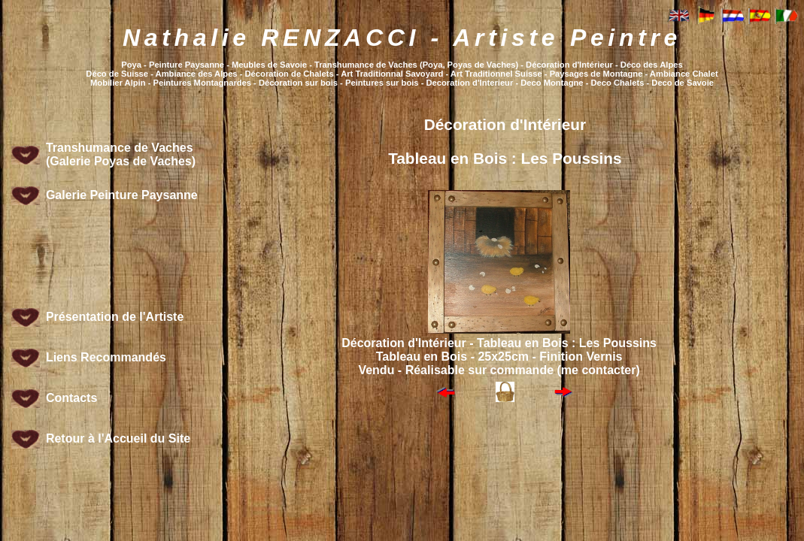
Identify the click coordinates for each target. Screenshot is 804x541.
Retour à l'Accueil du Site (118, 438)
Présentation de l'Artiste (115, 316)
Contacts (71, 397)
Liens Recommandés (106, 357)
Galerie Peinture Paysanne (122, 195)
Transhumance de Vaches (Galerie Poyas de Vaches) (121, 154)
